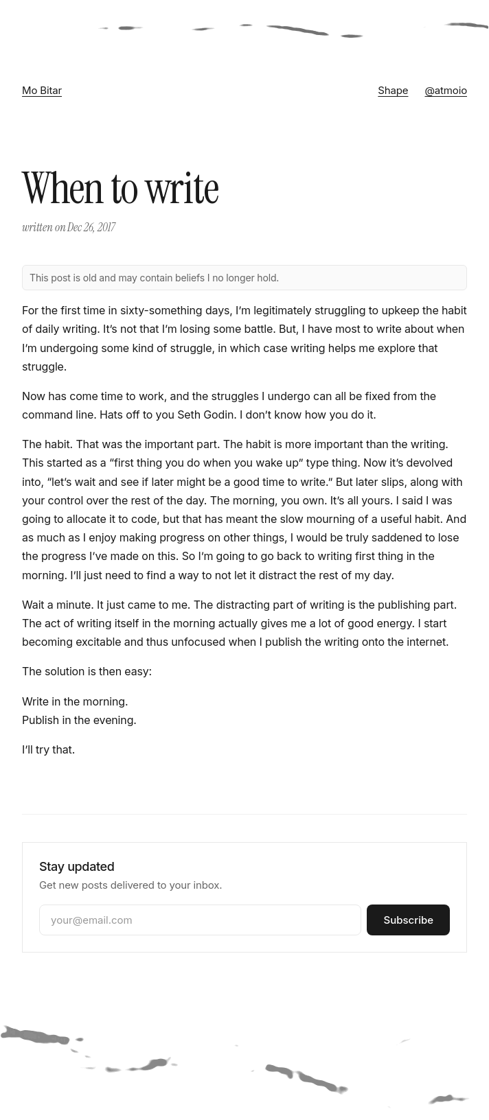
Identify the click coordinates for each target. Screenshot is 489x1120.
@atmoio (445, 90)
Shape (393, 90)
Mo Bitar (42, 90)
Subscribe (408, 919)
